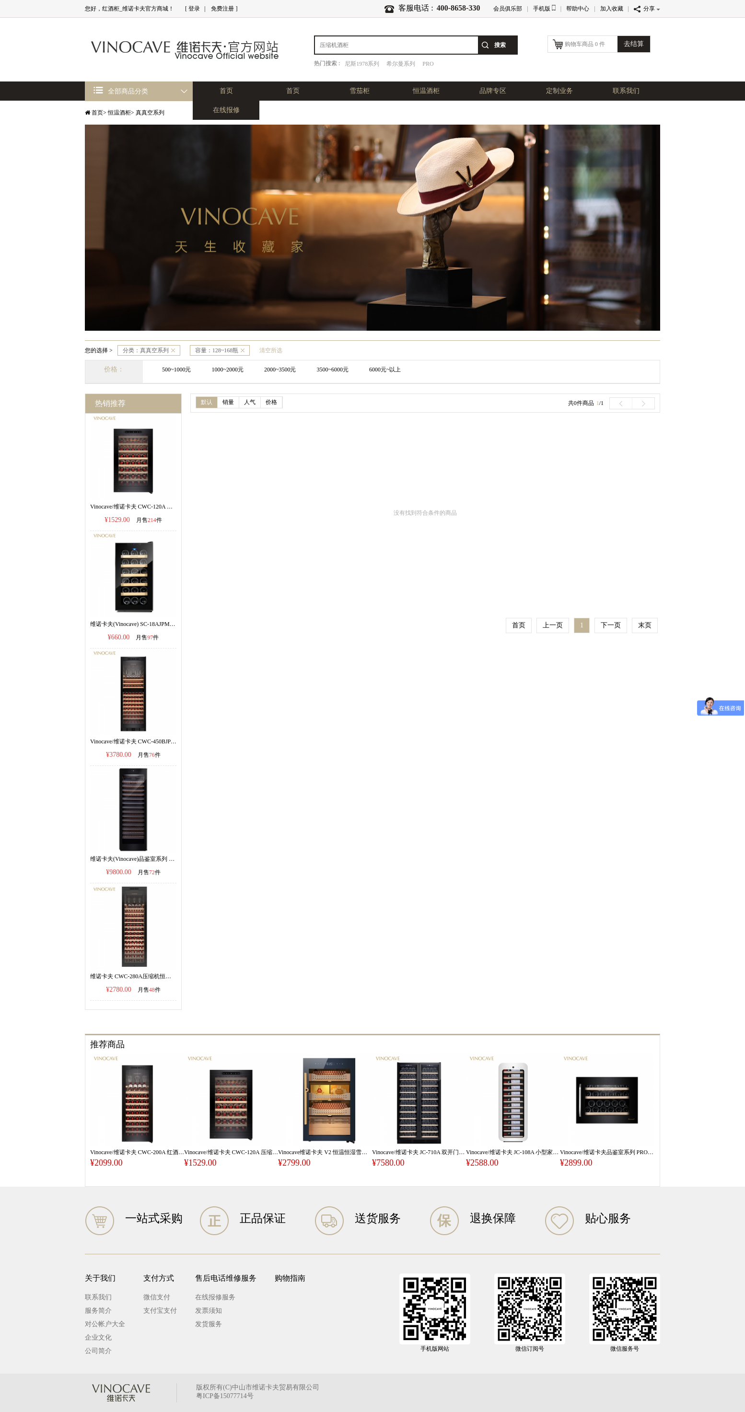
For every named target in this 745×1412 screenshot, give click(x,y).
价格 (271, 402)
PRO (427, 63)
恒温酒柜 (426, 90)
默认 (206, 402)
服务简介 (98, 1310)
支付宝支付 (160, 1310)
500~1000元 (176, 369)
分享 (647, 8)
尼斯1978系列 (362, 63)
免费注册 (222, 8)
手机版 (544, 8)
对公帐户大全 (105, 1324)
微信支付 (156, 1297)
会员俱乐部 (507, 8)
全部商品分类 (120, 91)
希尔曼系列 (400, 63)
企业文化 (98, 1337)
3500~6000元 (333, 369)
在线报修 (226, 110)
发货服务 (208, 1324)
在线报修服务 (215, 1297)
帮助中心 (577, 8)
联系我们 (626, 90)
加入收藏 (611, 8)
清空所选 (270, 350)
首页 (293, 90)
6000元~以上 (385, 369)
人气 (250, 402)
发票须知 (208, 1310)
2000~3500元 (280, 369)
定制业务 (559, 90)
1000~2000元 (228, 369)
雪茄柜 (359, 90)
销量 (228, 402)
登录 (194, 8)
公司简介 (98, 1350)
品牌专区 (492, 90)
